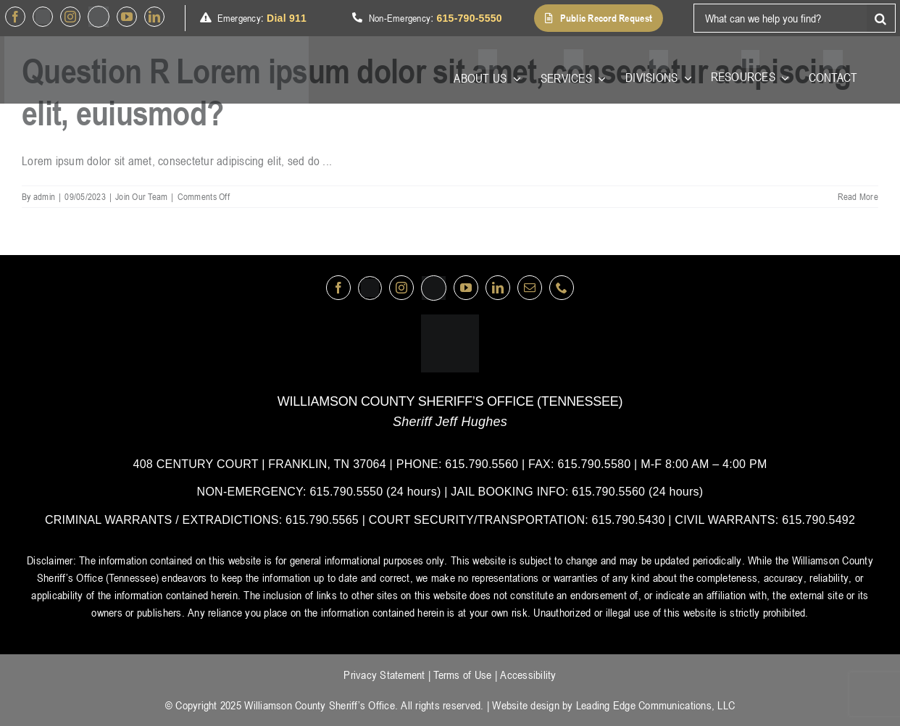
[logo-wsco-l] (450, 320)
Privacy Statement (384, 674)
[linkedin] (154, 17)
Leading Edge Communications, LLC (655, 705)
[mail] (529, 287)
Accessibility (528, 674)
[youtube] (127, 17)
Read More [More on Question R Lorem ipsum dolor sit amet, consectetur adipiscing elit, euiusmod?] (858, 196)
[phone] (561, 287)
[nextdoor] (98, 17)
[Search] (881, 18)
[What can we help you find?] (780, 18)
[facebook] (15, 17)
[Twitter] (43, 17)
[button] (598, 18)
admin (44, 196)
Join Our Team (141, 196)
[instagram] (70, 17)
